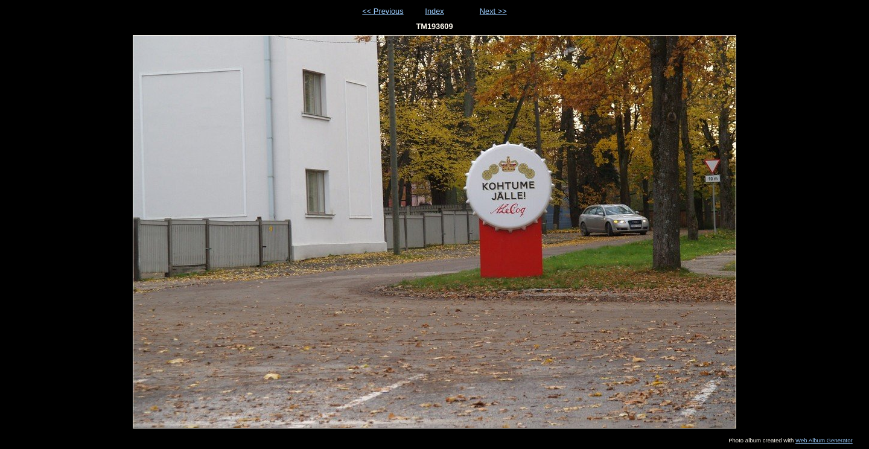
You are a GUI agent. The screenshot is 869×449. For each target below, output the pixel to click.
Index (434, 11)
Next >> (493, 11)
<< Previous (382, 11)
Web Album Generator (824, 440)
